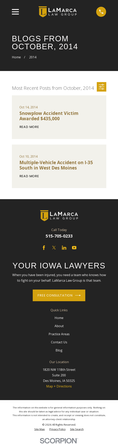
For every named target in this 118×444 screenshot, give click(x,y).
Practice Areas (59, 334)
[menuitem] (39, 429)
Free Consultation (59, 295)
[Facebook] (44, 247)
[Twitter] (54, 247)
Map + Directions (59, 386)
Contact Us (59, 342)
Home (59, 318)
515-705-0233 (59, 236)
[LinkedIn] (64, 247)
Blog (59, 350)
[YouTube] (74, 247)
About (59, 326)
